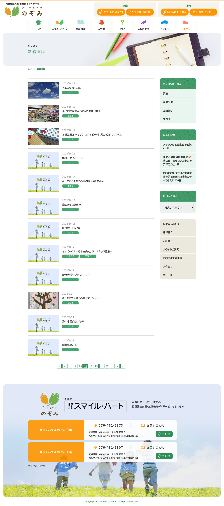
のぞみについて (171, 223)
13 (96, 366)
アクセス (167, 266)
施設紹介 (168, 232)
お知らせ (70, 256)
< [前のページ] (64, 366)
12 (91, 366)
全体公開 (168, 102)
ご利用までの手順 (172, 258)
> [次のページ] (117, 366)
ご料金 (166, 241)
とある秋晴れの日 (71, 88)
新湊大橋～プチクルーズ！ (76, 274)
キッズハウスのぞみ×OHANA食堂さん (82, 181)
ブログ (70, 92)
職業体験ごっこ (70, 345)
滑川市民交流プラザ (73, 321)
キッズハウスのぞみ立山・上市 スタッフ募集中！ (88, 251)
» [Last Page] (122, 366)
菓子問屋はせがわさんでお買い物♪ (81, 111)
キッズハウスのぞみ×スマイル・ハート (82, 298)
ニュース (167, 275)
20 (106, 366)
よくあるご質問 (171, 249)
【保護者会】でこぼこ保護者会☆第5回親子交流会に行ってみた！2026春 (177, 176)
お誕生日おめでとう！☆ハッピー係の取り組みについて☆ (92, 134)
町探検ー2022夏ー (72, 228)
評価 (165, 93)
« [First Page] (59, 366)
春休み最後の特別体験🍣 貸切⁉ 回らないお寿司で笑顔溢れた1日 (178, 160)
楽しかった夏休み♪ (73, 204)
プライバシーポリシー (38, 465)
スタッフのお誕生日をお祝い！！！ (177, 146)
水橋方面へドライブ (72, 158)
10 (80, 366)
